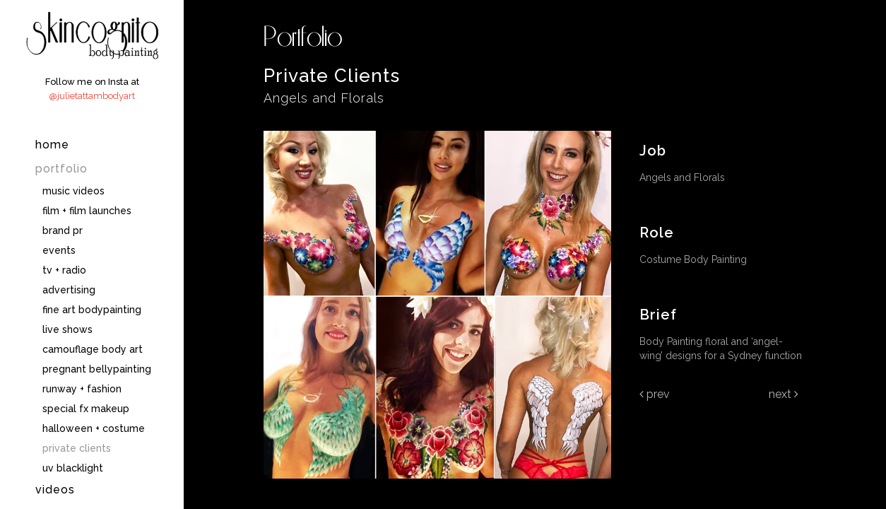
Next (783, 394)
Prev (654, 394)
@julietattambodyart (92, 95)
